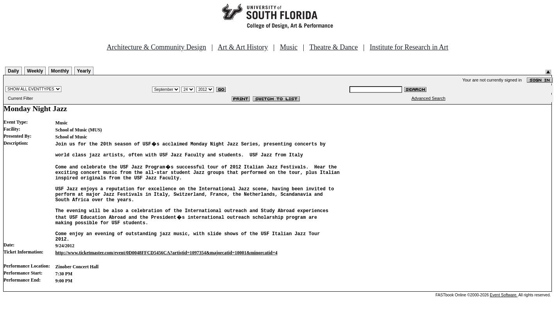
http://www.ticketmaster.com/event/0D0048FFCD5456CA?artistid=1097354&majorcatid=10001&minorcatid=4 (167, 270)
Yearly (84, 71)
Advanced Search (429, 98)
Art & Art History (243, 47)
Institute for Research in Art (409, 47)
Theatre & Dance (333, 47)
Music (288, 47)
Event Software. (503, 312)
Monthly (60, 71)
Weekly (35, 71)
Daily (13, 71)
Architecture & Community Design (156, 47)
